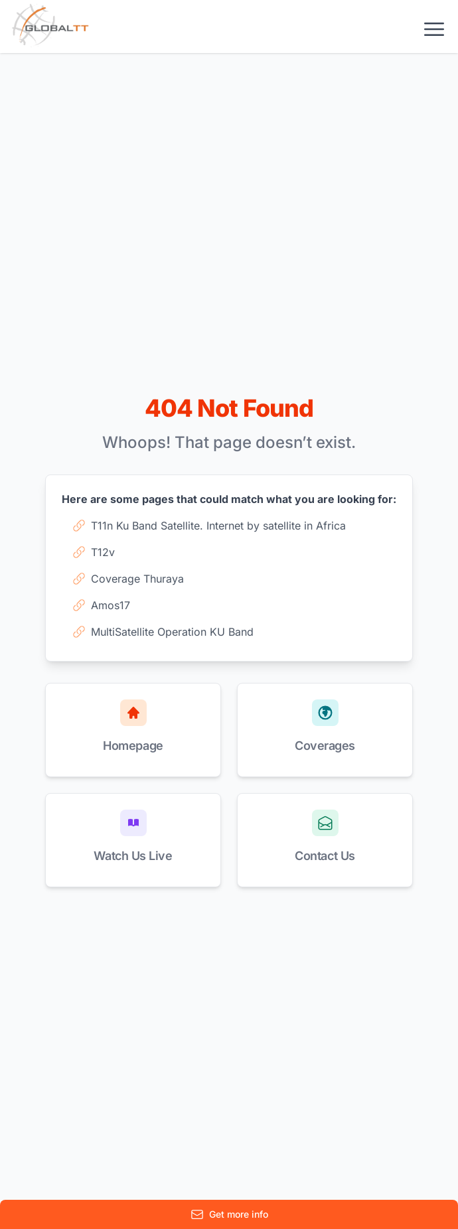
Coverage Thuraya (128, 578)
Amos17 (101, 605)
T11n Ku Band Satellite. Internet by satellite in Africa (209, 525)
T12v (93, 552)
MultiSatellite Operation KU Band (163, 631)
